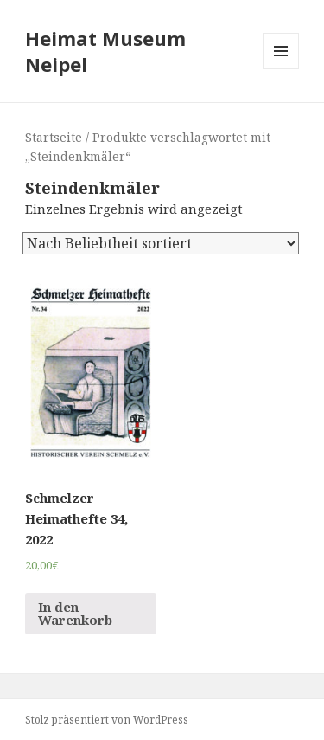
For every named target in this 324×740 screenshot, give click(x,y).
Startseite (53, 137)
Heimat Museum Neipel (105, 51)
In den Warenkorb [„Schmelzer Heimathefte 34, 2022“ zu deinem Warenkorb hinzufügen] (75, 613)
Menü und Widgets (281, 68)
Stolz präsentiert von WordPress (106, 719)
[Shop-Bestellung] (160, 243)
